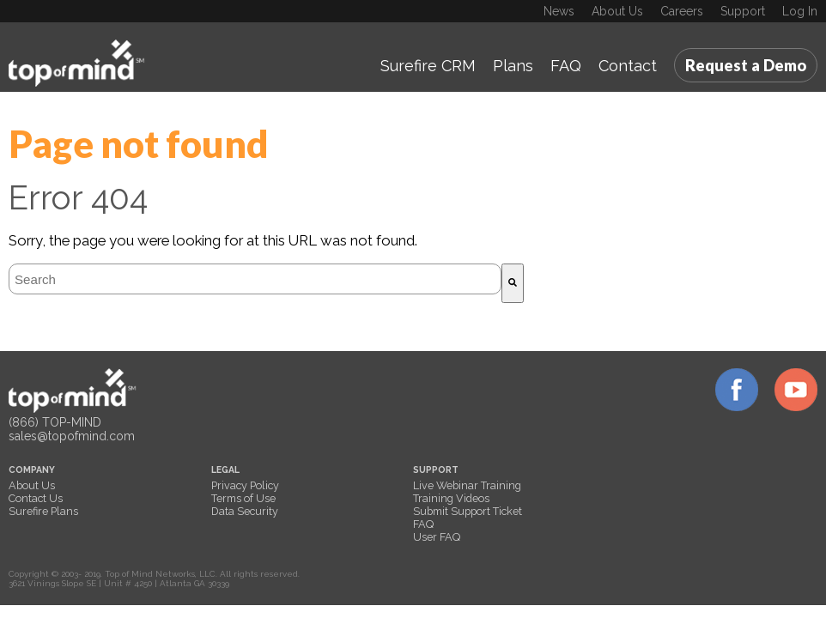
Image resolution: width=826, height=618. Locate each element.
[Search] (512, 283)
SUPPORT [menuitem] (436, 469)
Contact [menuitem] (627, 66)
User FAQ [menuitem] (436, 536)
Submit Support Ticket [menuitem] (467, 511)
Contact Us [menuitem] (36, 498)
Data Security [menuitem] (244, 511)
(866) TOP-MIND (55, 422)
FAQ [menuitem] (565, 66)
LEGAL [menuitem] (225, 469)
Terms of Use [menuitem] (243, 498)
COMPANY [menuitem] (32, 469)
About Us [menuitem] (617, 11)
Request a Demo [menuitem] (745, 65)
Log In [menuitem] (799, 11)
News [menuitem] (559, 11)
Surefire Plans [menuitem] (43, 511)
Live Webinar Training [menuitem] (467, 485)
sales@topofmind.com (72, 436)
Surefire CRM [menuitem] (428, 66)
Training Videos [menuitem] (451, 498)
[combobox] (255, 279)
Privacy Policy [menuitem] (245, 485)
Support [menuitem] (742, 11)
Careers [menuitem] (681, 11)
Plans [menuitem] (513, 66)
